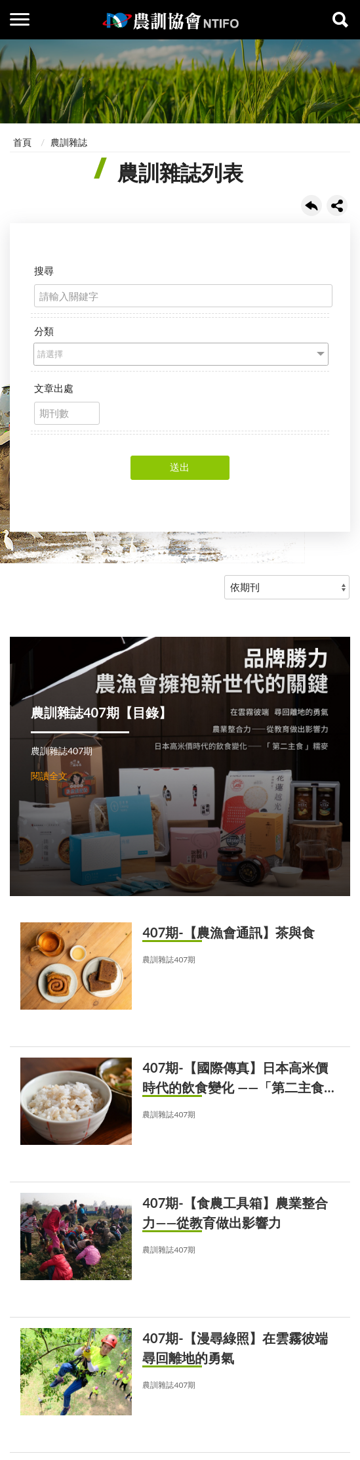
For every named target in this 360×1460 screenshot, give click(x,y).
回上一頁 (311, 205)
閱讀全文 (49, 775)
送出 (180, 467)
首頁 (22, 142)
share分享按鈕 (337, 205)
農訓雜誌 (68, 142)
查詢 (340, 19)
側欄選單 (20, 19)
